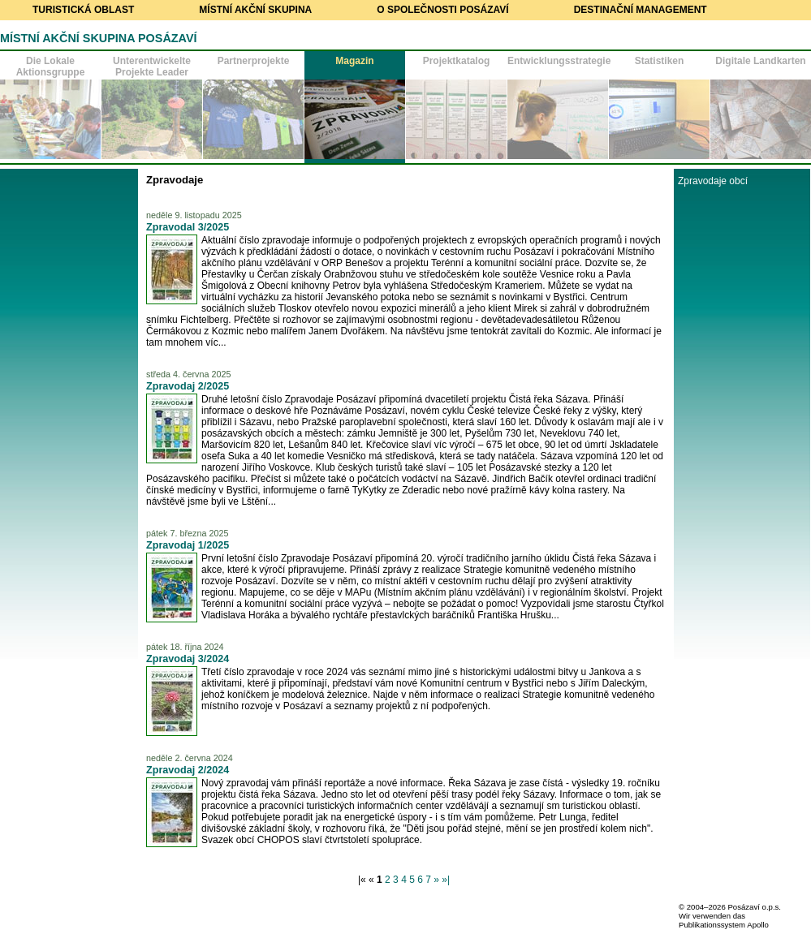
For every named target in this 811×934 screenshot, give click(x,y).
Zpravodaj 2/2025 (187, 386)
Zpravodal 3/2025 (187, 227)
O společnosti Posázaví (442, 9)
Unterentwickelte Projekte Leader (152, 66)
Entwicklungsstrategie (557, 61)
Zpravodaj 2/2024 (187, 770)
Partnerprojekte (254, 61)
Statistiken (659, 61)
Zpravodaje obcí (713, 181)
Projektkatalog (456, 61)
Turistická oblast (83, 9)
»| (446, 879)
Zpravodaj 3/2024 (187, 659)
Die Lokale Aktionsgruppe (50, 66)
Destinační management (640, 9)
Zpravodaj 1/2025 (187, 545)
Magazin (354, 61)
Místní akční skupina (255, 9)
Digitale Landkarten (760, 61)
